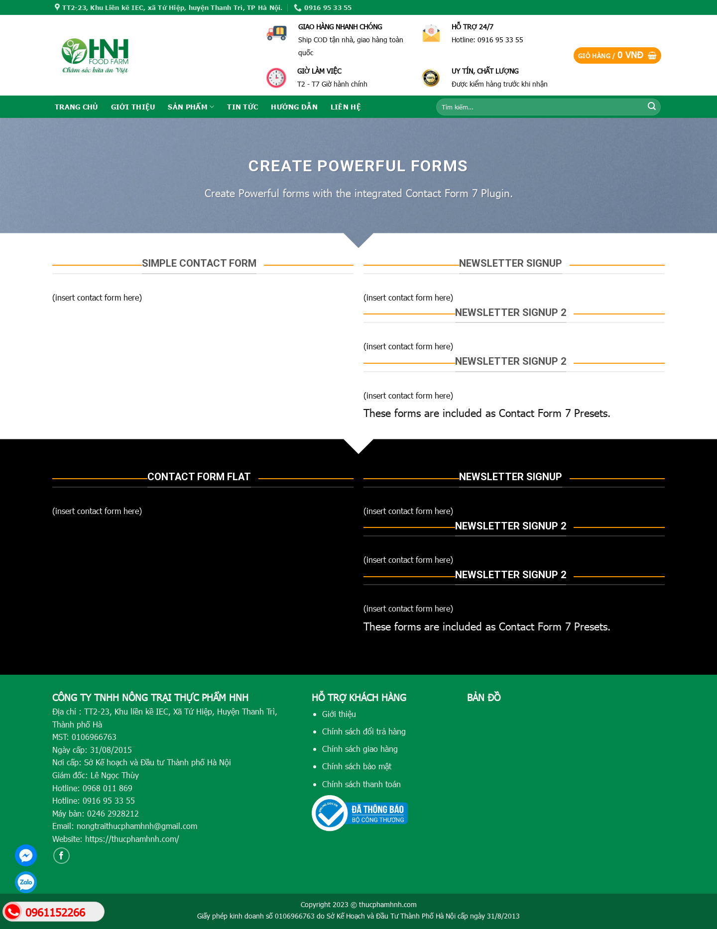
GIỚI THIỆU (133, 106)
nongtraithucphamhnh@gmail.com (137, 826)
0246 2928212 (113, 813)
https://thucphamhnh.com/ (132, 838)
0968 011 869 (107, 788)
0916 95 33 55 (500, 39)
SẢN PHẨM (191, 106)
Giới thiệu (339, 714)
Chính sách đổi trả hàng (364, 731)
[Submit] (651, 107)
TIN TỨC (242, 106)
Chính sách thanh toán (361, 784)
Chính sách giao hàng (360, 748)
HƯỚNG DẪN (294, 106)
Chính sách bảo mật (356, 766)
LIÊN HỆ (346, 106)
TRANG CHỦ (76, 106)
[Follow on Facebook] (61, 855)
